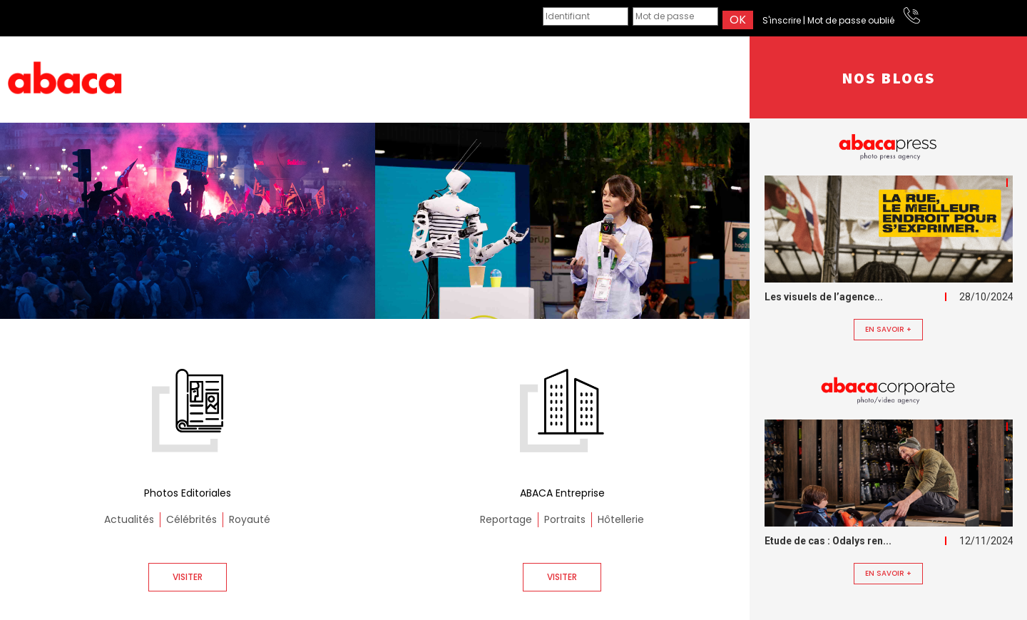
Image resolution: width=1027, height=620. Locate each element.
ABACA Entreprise (562, 493)
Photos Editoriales (187, 493)
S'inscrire (781, 20)
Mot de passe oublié (850, 20)
